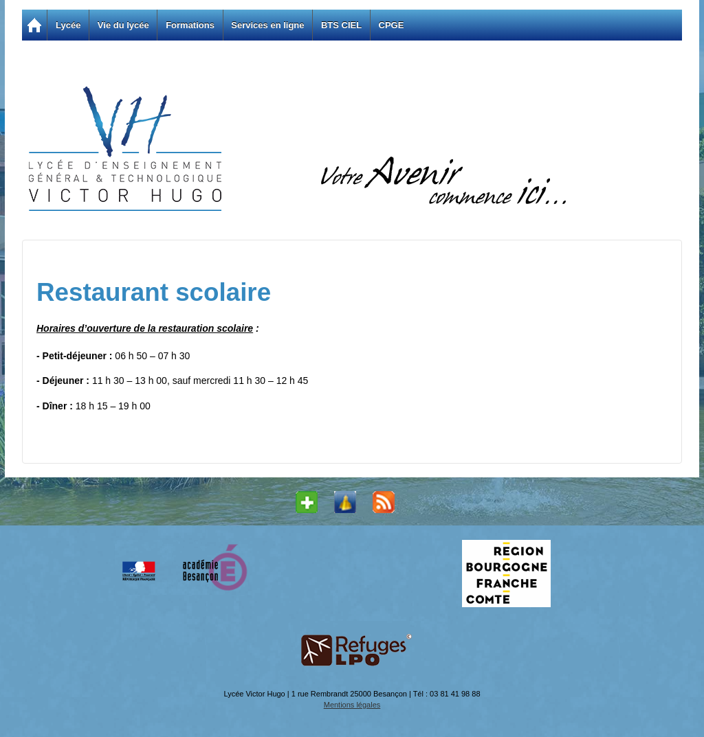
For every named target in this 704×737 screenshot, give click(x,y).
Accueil (34, 25)
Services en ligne (267, 25)
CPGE (391, 25)
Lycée (68, 25)
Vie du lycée (123, 25)
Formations (190, 25)
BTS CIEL (341, 25)
